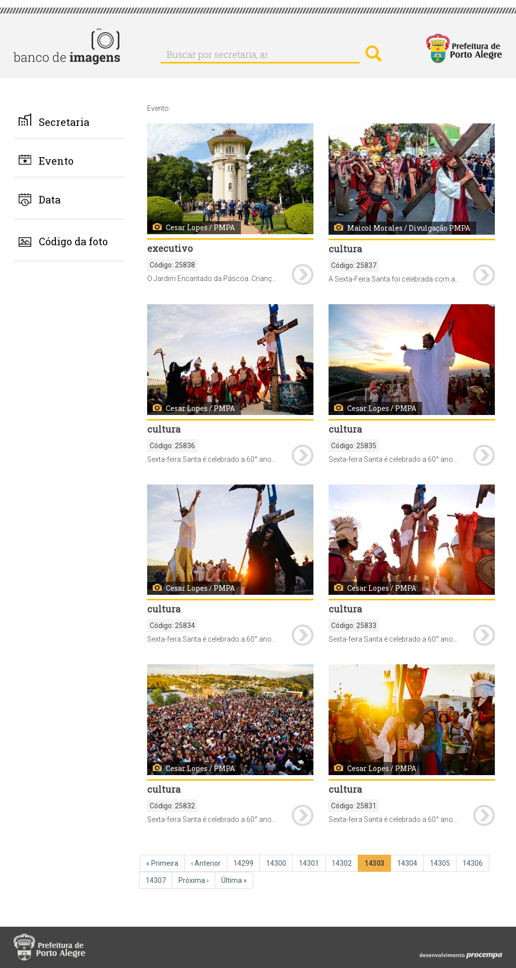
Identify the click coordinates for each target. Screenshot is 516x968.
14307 (157, 879)
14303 (376, 865)
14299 (244, 862)
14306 (474, 862)
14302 (343, 862)
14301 (310, 862)
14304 (408, 862)
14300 (277, 862)
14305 (441, 862)
